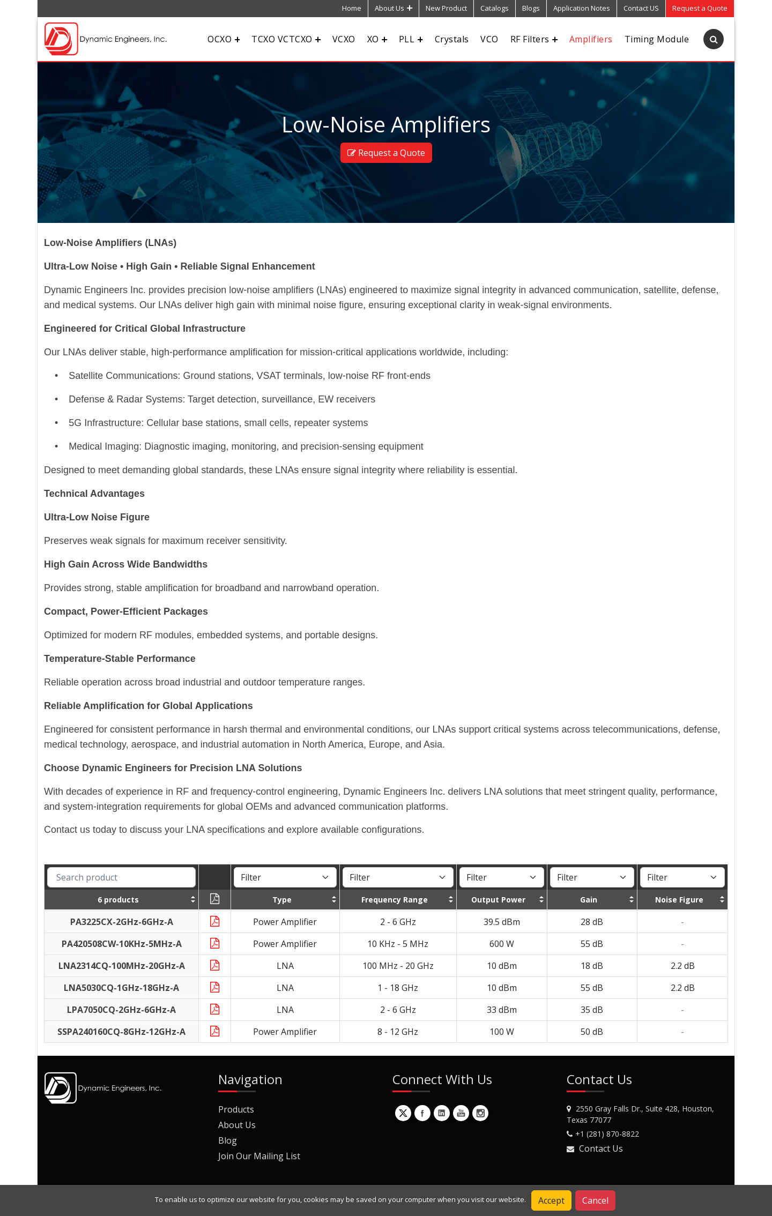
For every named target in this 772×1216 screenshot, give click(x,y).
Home (351, 8)
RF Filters (534, 39)
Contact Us (601, 1148)
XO (377, 39)
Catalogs (494, 8)
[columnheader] (121, 899)
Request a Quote (386, 153)
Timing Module (657, 39)
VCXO (343, 39)
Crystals (452, 39)
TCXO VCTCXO (285, 39)
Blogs (531, 8)
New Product (446, 8)
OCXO (223, 39)
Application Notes (581, 8)
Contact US (641, 8)
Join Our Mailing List (259, 1156)
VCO (489, 39)
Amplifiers (591, 39)
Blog (227, 1140)
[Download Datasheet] (214, 922)
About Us (393, 8)
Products (236, 1109)
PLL (411, 39)
